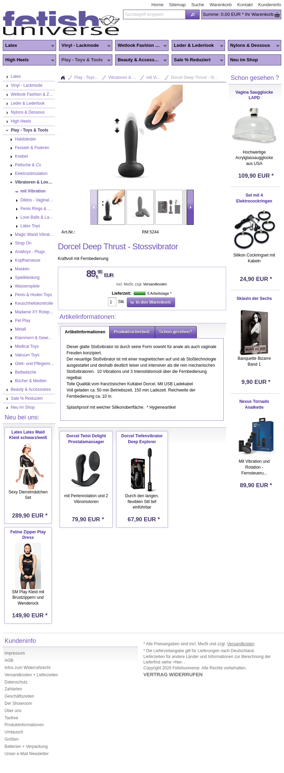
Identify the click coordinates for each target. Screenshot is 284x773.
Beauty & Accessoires (141, 60)
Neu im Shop (244, 59)
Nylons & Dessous (254, 46)
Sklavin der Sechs (254, 298)
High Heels (28, 60)
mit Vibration (157, 77)
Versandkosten (155, 284)
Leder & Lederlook (197, 46)
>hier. (178, 662)
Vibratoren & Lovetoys (126, 77)
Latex (28, 46)
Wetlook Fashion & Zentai (142, 46)
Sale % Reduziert (197, 60)
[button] (192, 14)
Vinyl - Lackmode (85, 46)
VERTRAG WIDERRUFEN (173, 674)
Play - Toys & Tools (85, 60)
